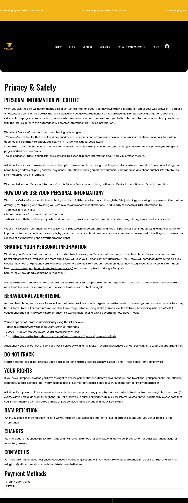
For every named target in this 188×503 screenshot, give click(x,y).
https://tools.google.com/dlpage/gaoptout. (38, 273)
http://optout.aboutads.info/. (164, 345)
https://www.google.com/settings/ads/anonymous (47, 331)
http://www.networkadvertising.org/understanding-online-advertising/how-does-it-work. (84, 312)
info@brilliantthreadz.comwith (30, 464)
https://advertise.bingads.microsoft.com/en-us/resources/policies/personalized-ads (64, 336)
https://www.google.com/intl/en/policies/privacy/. (42, 268)
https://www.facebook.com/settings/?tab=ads (49, 327)
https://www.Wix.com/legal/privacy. (143, 259)
